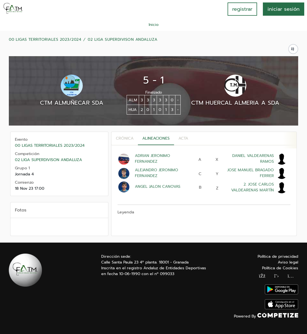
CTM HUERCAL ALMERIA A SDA (235, 102)
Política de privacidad (278, 256)
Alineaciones (156, 138)
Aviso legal (288, 262)
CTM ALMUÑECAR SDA (71, 102)
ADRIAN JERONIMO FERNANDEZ (152, 158)
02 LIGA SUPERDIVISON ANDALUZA (122, 39)
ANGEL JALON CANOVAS (157, 186)
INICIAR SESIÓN (284, 9)
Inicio (154, 25)
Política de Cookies (280, 268)
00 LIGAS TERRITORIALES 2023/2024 (45, 39)
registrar (242, 9)
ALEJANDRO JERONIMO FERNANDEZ (156, 173)
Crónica (125, 138)
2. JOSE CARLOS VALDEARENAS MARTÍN (252, 187)
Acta (183, 138)
